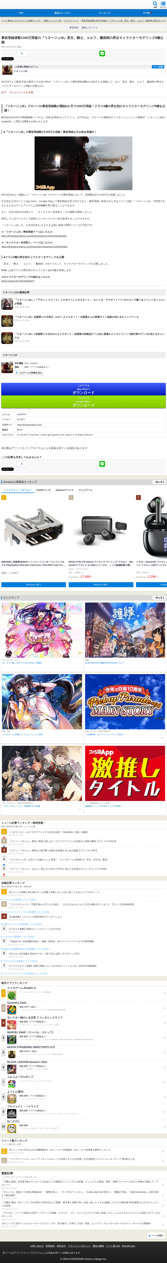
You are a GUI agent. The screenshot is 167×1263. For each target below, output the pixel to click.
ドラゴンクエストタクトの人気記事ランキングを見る (25, 974)
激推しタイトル (90, 27)
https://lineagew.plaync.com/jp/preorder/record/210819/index (34, 235)
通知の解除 (98, 1246)
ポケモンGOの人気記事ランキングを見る (20, 961)
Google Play (83, 402)
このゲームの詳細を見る (30, 373)
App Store (83, 389)
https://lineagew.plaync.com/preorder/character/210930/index (34, 246)
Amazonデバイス (65, 490)
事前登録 (73, 27)
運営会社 (61, 1246)
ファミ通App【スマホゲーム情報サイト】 (21, 20)
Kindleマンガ (43, 490)
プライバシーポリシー (79, 1246)
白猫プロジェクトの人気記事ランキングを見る (22, 924)
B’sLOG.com (128, 1246)
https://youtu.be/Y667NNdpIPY (18, 281)
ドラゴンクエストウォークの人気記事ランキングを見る (26, 912)
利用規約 (50, 1246)
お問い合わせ (37, 1246)
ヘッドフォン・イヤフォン (17, 490)
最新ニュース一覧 (52, 20)
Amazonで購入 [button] (33, 584)
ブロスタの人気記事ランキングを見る (19, 937)
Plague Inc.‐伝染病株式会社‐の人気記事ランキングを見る (26, 949)
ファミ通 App (12, 5)
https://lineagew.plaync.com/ (29, 425)
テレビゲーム (85, 490)
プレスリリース (71, 20)
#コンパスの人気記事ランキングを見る (19, 900)
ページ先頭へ (157, 1235)
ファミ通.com (113, 1246)
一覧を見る (159, 482)
